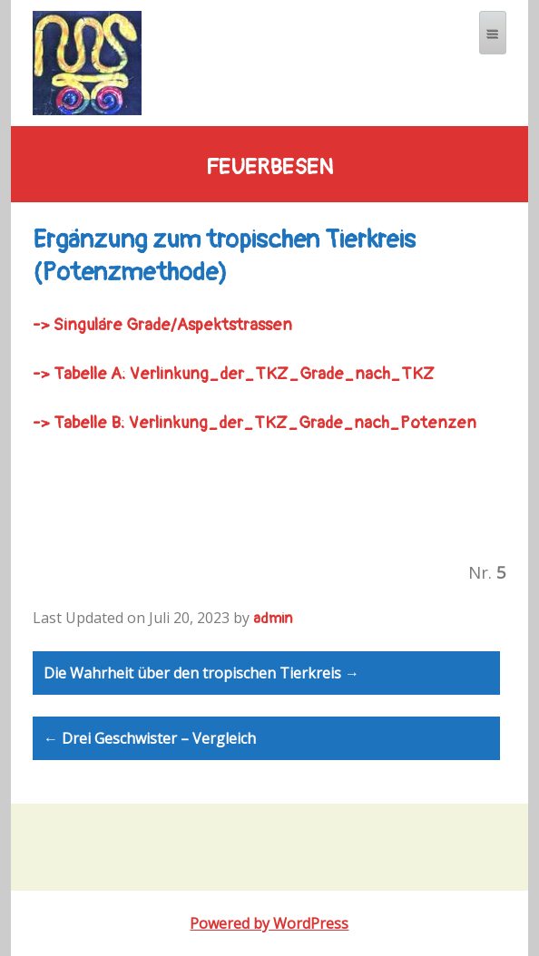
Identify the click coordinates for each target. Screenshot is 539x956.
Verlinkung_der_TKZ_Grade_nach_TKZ (282, 374)
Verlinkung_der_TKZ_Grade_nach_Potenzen (302, 423)
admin (272, 619)
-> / (162, 325)
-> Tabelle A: (79, 374)
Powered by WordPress (269, 923)
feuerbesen (269, 168)
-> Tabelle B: (79, 423)
